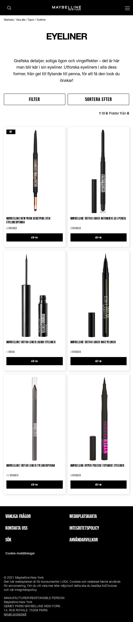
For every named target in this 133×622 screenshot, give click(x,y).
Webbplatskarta (83, 516)
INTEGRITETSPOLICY (84, 528)
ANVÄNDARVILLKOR (83, 539)
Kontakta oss (16, 528)
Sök (8, 539)
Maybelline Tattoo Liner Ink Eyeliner (93, 342)
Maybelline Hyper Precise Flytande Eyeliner (97, 465)
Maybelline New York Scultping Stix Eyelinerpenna (28, 220)
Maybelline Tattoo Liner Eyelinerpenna (30, 465)
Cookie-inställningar (20, 553)
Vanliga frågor (18, 516)
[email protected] (15, 614)
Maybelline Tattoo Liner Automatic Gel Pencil (98, 218)
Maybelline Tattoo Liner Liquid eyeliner (31, 342)
